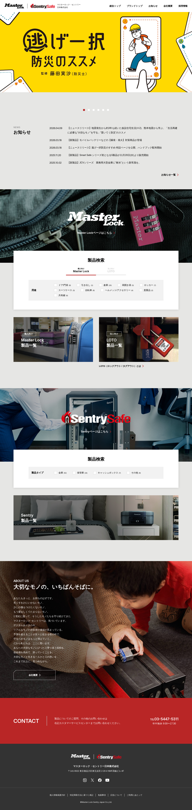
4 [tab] (98, 110)
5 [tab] (103, 110)
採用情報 (183, 6)
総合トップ (115, 6)
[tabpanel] (96, 52)
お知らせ (153, 6)
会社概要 (168, 6)
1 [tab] (84, 110)
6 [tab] (108, 110)
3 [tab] (93, 110)
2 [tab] (89, 110)
